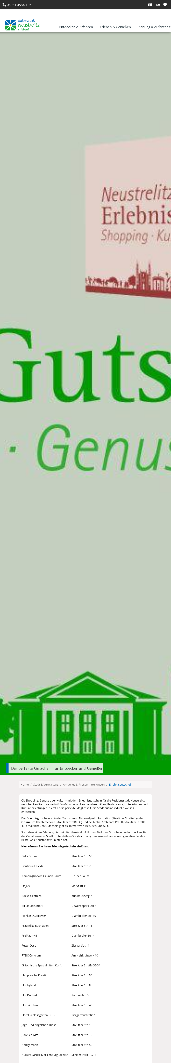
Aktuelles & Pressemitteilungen (84, 784)
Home (24, 784)
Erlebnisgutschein (120, 784)
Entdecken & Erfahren (76, 27)
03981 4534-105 (17, 4)
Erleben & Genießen (115, 27)
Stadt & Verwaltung (46, 784)
